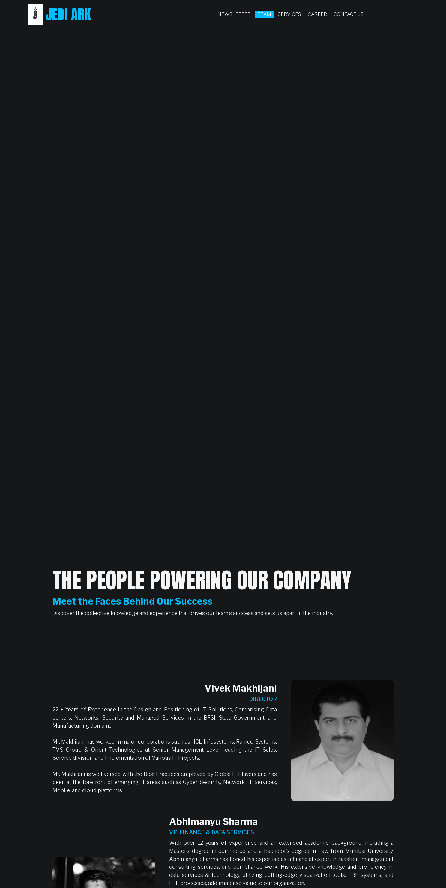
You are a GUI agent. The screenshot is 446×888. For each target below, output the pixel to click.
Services (289, 14)
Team (264, 14)
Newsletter (234, 14)
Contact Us (349, 14)
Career (317, 14)
